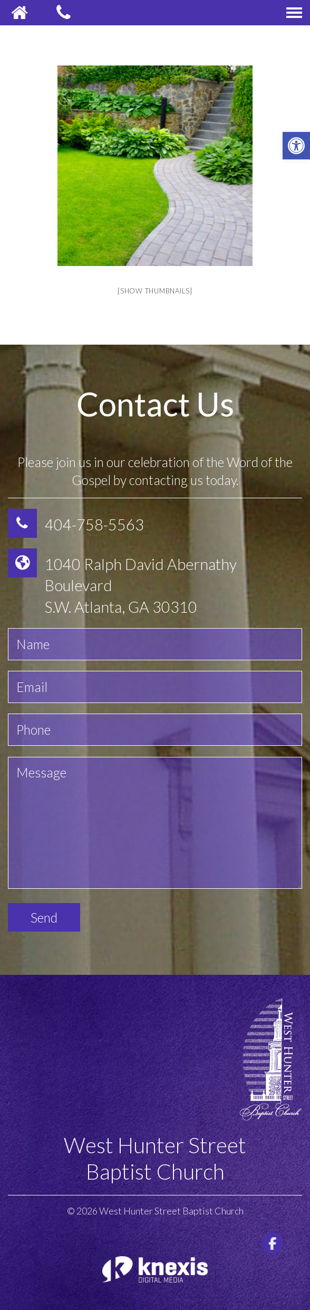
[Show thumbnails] (155, 291)
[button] (296, 145)
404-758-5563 (94, 525)
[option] (155, 165)
